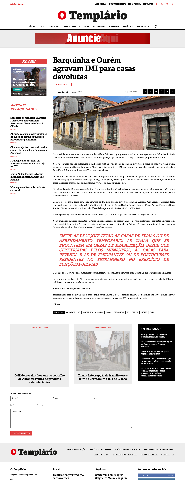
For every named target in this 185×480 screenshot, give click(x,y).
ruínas (144, 312)
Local (55, 461)
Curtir (170, 441)
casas (108, 312)
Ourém (135, 312)
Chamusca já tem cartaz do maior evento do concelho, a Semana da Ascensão (28, 150)
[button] (156, 26)
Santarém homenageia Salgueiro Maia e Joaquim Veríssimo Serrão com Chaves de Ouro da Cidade (28, 122)
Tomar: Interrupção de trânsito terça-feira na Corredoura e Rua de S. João (103, 339)
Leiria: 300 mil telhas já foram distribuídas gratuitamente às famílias (27, 176)
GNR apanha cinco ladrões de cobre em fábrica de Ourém (154, 335)
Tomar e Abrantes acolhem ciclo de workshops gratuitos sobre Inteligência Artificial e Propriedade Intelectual (156, 372)
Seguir (170, 446)
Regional (13, 129)
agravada (70, 312)
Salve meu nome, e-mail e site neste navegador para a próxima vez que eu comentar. (43, 371)
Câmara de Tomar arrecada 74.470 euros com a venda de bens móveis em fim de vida (156, 361)
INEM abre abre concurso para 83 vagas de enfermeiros (155, 352)
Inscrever (169, 456)
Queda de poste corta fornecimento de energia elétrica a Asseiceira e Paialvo (71, 454)
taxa (152, 312)
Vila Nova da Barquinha (105, 467)
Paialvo (56, 447)
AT (79, 312)
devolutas (119, 312)
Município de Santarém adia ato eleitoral (28, 189)
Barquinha (87, 312)
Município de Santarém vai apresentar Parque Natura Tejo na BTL (27, 163)
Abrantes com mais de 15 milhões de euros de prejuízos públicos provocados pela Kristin (28, 136)
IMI (127, 312)
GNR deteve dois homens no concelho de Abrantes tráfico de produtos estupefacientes (40, 345)
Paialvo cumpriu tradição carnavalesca (68, 442)
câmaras (99, 312)
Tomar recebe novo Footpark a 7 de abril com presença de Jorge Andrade (156, 344)
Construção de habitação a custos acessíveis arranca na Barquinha (112, 460)
